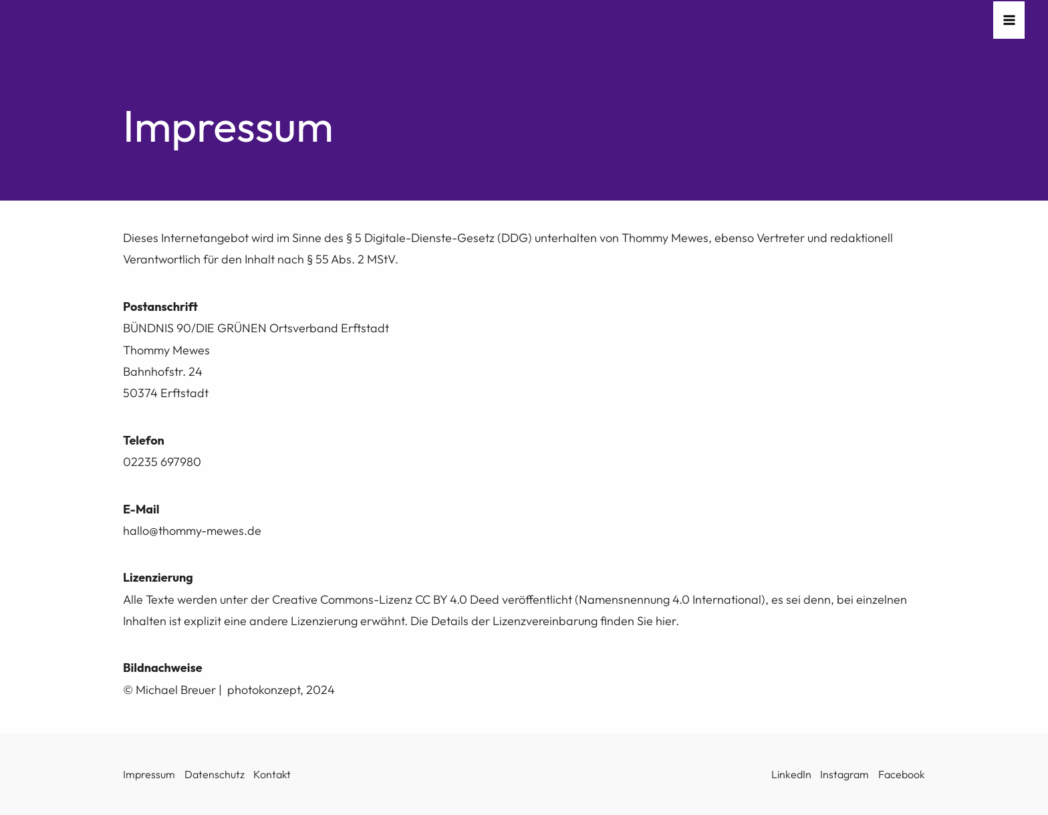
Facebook (901, 774)
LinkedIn (791, 774)
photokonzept (263, 689)
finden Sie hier (638, 620)
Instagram (844, 774)
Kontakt (272, 774)
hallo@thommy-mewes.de (192, 530)
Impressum (149, 774)
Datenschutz (214, 774)
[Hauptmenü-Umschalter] (1009, 20)
